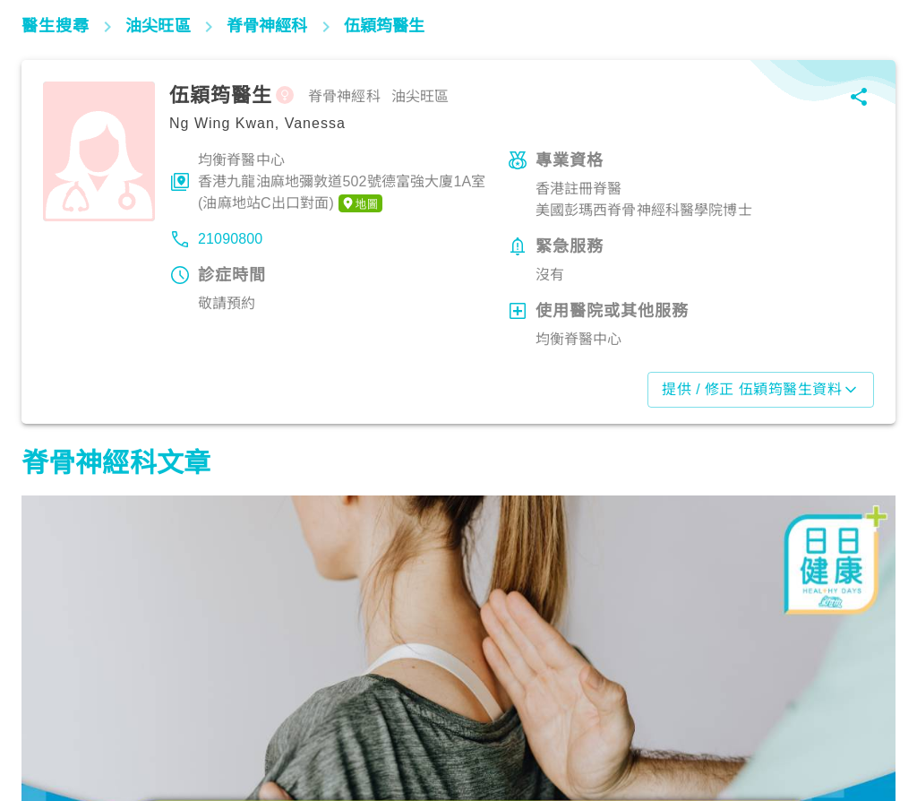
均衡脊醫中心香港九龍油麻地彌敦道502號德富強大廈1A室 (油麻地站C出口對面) (342, 182)
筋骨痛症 (57, 722)
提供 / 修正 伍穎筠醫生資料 (760, 390)
